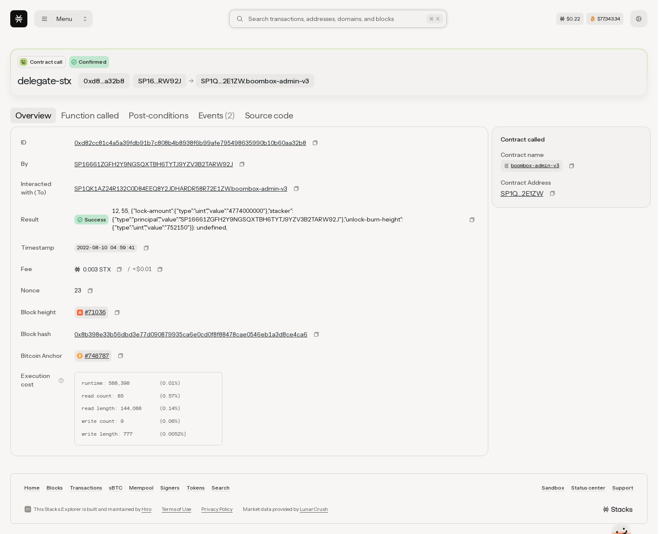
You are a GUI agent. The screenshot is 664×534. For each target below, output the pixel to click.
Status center (588, 487)
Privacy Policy (217, 509)
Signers (170, 487)
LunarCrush (314, 509)
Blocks (55, 487)
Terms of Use (176, 509)
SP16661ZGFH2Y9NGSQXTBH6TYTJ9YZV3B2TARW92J (153, 164)
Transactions (86, 487)
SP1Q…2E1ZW (522, 193)
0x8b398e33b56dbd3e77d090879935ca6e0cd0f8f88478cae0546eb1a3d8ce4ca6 (190, 334)
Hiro (146, 509)
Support (622, 487)
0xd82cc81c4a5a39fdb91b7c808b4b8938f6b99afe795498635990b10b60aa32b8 (190, 143)
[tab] (33, 115)
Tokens (195, 487)
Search (221, 487)
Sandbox (553, 487)
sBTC (115, 487)
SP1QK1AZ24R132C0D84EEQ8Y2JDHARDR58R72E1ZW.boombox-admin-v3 (180, 188)
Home (32, 487)
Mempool (141, 487)
